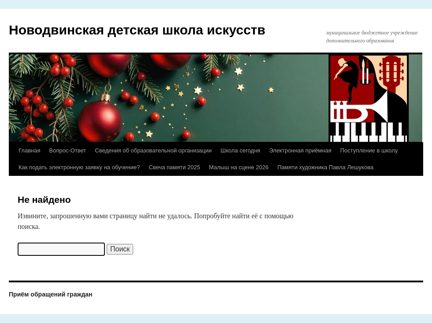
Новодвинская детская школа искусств (137, 30)
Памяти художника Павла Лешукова (325, 167)
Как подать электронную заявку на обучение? (79, 167)
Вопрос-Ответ (67, 150)
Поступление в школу (369, 150)
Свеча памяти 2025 (174, 167)
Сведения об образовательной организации (153, 150)
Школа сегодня (240, 150)
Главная (29, 150)
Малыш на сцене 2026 (238, 167)
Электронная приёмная (300, 150)
